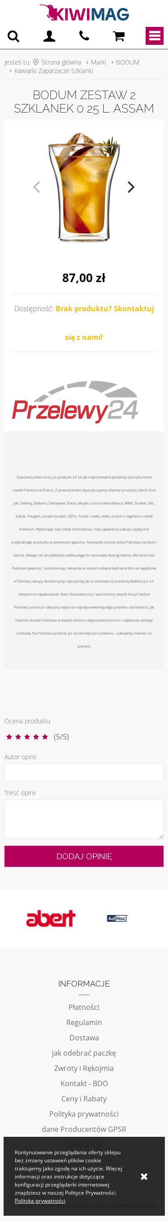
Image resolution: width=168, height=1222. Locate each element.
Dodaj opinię (84, 856)
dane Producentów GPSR (84, 1129)
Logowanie (49, 36)
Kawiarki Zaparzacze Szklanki (53, 70)
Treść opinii (20, 792)
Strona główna (61, 62)
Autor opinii (20, 756)
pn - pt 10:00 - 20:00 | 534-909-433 (84, 36)
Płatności (84, 1007)
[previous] (38, 187)
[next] (130, 187)
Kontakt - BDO (84, 1083)
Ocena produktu (27, 721)
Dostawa (84, 1038)
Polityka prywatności (84, 1114)
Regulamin (84, 1022)
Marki (98, 62)
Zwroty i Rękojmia (84, 1068)
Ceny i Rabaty (84, 1099)
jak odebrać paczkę (84, 1053)
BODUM (127, 62)
